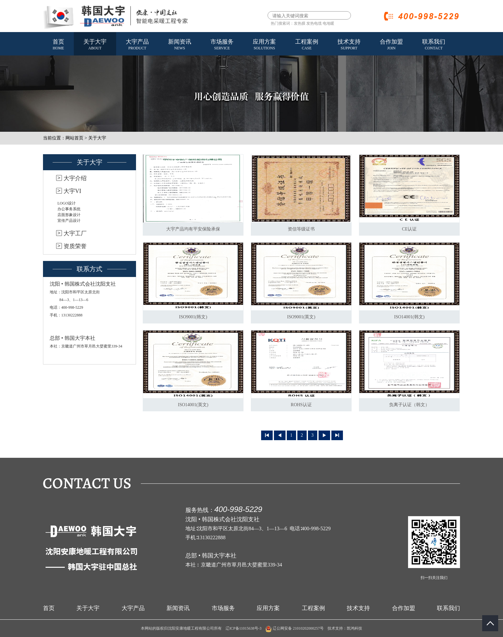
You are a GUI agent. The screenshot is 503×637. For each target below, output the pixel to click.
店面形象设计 (69, 215)
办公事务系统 (69, 209)
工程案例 (306, 44)
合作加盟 (391, 44)
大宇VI (72, 191)
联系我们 (433, 44)
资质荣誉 (75, 246)
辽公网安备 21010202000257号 (294, 628)
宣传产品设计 (69, 220)
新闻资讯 (179, 44)
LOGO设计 (66, 203)
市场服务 (222, 44)
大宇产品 (137, 44)
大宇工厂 (75, 233)
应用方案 (264, 44)
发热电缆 (314, 23)
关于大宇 (95, 44)
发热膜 (299, 23)
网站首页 (74, 138)
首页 (58, 44)
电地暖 (328, 23)
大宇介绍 (75, 178)
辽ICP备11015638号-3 (243, 628)
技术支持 (349, 44)
